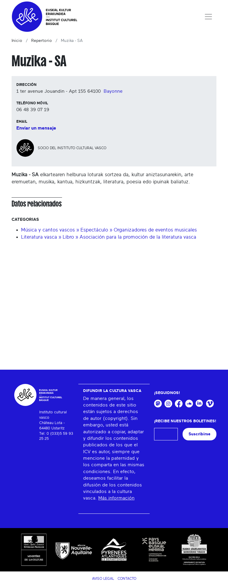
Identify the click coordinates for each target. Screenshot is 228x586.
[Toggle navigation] (208, 16)
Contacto (127, 578)
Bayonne (113, 91)
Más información (116, 498)
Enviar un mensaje (36, 128)
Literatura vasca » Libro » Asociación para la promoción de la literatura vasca (108, 237)
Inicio (17, 41)
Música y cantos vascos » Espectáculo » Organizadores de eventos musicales (109, 229)
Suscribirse (199, 434)
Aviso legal (103, 578)
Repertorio (41, 41)
